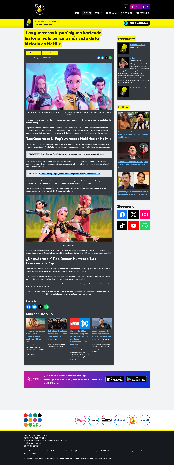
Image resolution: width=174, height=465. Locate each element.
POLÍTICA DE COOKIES (33, 443)
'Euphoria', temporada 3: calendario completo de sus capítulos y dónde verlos (35, 330)
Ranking (99, 13)
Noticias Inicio (35, 53)
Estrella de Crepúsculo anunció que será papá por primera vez (58, 327)
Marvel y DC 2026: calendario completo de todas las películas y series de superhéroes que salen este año (80, 331)
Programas (112, 13)
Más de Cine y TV (51, 53)
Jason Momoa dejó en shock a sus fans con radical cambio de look (102, 327)
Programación (143, 13)
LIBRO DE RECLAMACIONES (35, 435)
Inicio (76, 13)
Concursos (126, 13)
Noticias (87, 13)
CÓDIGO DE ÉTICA (31, 446)
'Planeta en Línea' (43, 24)
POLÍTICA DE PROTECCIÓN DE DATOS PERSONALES (45, 440)
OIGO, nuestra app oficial (84, 291)
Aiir (110, 458)
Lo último (123, 107)
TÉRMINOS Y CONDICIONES (35, 438)
